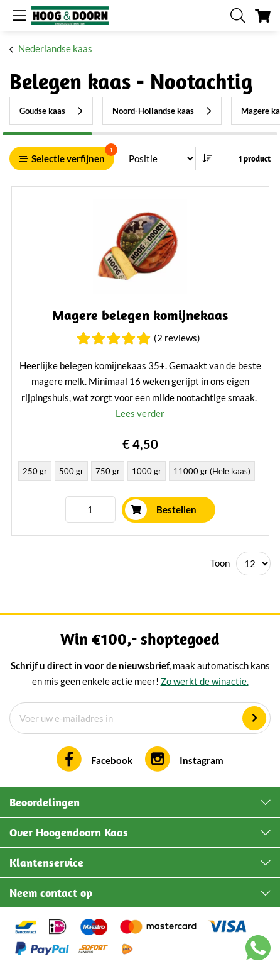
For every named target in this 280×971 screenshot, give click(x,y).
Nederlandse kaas (55, 48)
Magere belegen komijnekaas (140, 315)
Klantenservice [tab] (46, 862)
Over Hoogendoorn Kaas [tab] (68, 832)
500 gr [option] (71, 471)
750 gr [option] (107, 471)
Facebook (111, 760)
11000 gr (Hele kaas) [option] (211, 471)
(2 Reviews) (177, 337)
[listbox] (140, 472)
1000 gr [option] (146, 471)
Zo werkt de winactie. (205, 681)
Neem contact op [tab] (50, 892)
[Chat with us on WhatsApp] (258, 950)
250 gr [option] (35, 471)
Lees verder (140, 413)
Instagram (201, 760)
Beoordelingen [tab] (44, 802)
